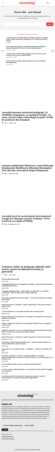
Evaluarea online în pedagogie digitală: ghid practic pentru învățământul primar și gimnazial (26, 61)
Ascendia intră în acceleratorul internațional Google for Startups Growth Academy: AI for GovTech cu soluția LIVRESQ (26, 54)
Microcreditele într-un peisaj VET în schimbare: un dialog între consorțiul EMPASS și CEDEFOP (27, 317)
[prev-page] (2, 51)
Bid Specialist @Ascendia (10, 279)
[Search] (49, 24)
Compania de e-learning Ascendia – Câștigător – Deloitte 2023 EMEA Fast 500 (27, 349)
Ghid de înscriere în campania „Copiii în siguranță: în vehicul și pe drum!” (26, 337)
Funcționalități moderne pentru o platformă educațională (21, 364)
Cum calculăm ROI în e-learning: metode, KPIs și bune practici (23, 311)
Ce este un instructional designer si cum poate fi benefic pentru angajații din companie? (27, 370)
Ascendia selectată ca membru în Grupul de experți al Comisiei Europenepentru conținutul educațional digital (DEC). (23, 377)
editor (5, 123)
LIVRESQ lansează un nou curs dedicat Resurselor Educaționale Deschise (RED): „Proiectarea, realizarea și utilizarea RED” (27, 331)
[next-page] (52, 51)
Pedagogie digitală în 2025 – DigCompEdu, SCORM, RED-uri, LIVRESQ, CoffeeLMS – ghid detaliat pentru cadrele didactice (25, 292)
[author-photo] (3, 123)
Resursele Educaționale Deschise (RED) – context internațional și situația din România (27, 298)
